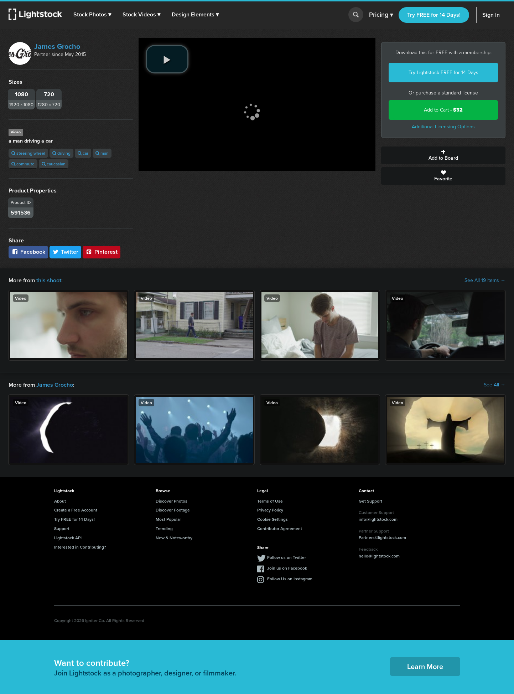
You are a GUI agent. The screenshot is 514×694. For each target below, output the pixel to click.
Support (61, 528)
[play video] (167, 59)
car (83, 153)
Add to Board (443, 155)
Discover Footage (173, 510)
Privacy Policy (270, 510)
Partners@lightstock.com (382, 537)
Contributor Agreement (279, 528)
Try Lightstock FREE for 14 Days (443, 72)
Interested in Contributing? (80, 547)
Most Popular (168, 519)
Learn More (425, 666)
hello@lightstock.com (379, 556)
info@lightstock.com (378, 519)
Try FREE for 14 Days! (434, 15)
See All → (494, 385)
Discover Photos (171, 501)
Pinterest (101, 252)
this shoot (48, 280)
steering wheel (28, 153)
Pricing (381, 15)
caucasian (54, 164)
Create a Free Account (75, 510)
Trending (164, 528)
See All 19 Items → (484, 280)
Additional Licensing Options (443, 126)
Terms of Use (270, 501)
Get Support (370, 501)
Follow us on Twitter (286, 557)
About (60, 501)
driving (61, 153)
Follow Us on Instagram (289, 579)
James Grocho (57, 46)
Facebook (28, 252)
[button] (92, 14)
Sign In (491, 15)
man (102, 153)
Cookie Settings (272, 519)
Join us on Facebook (287, 568)
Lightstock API (68, 538)
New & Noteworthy (174, 538)
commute (23, 164)
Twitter (65, 252)
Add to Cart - (443, 110)
